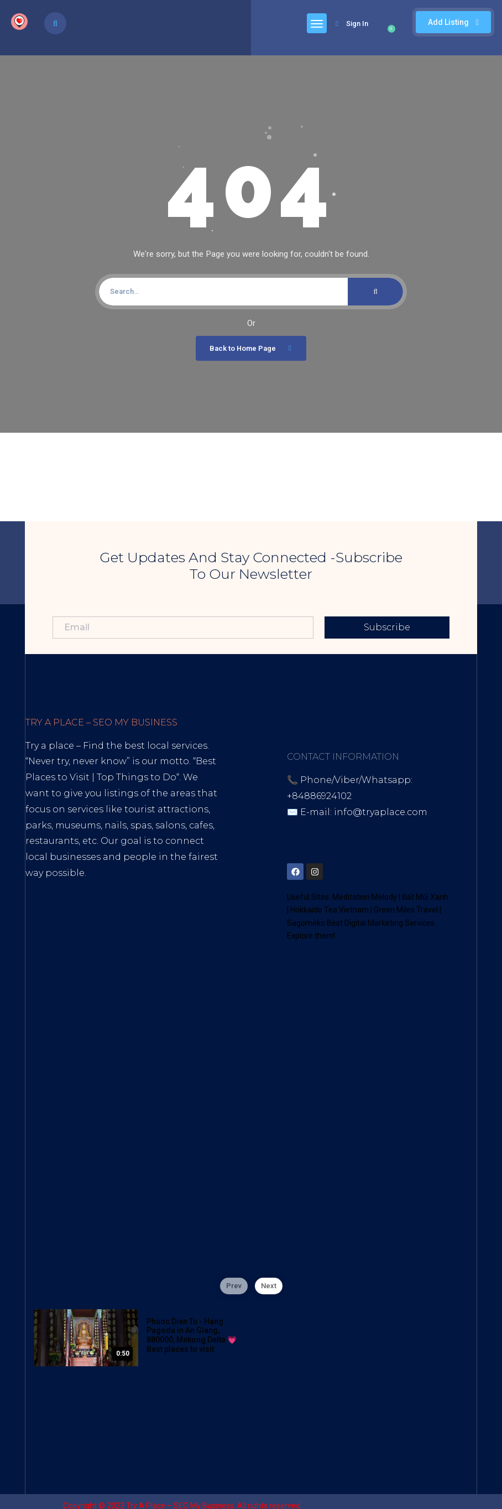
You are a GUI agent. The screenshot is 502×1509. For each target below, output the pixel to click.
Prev (234, 1286)
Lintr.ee (176, 936)
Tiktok (39, 936)
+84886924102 (319, 796)
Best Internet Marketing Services (121, 889)
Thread (103, 952)
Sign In (352, 23)
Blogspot (129, 936)
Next (268, 1286)
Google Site (52, 952)
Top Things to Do (136, 777)
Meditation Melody (364, 897)
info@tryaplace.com (380, 812)
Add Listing (453, 22)
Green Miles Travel (406, 909)
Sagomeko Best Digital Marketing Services (361, 923)
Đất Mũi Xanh (425, 897)
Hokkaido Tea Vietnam (329, 909)
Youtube (81, 936)
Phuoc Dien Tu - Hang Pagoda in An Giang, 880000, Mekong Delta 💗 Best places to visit (192, 1335)
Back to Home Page (252, 348)
